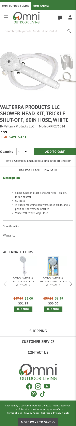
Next (70, 283)
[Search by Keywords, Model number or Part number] (35, 31)
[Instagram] (38, 386)
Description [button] (11, 178)
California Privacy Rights (55, 412)
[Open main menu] (6, 19)
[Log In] (70, 17)
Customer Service (38, 341)
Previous (5, 283)
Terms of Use (14, 412)
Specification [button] (11, 226)
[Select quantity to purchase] (22, 151)
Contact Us (38, 352)
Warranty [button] (9, 235)
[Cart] (60, 17)
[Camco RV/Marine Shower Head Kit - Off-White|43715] (53, 283)
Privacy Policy (31, 412)
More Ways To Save (38, 422)
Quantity (6, 151)
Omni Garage (41, 5)
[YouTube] (47, 386)
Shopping (38, 331)
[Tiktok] (43, 394)
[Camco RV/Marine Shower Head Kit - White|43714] (23, 283)
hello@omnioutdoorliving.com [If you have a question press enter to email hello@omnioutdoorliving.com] (52, 161)
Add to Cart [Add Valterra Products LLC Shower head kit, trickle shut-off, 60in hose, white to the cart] (55, 151)
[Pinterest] (34, 394)
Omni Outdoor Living (15, 5)
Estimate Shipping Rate (38, 170)
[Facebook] (29, 386)
